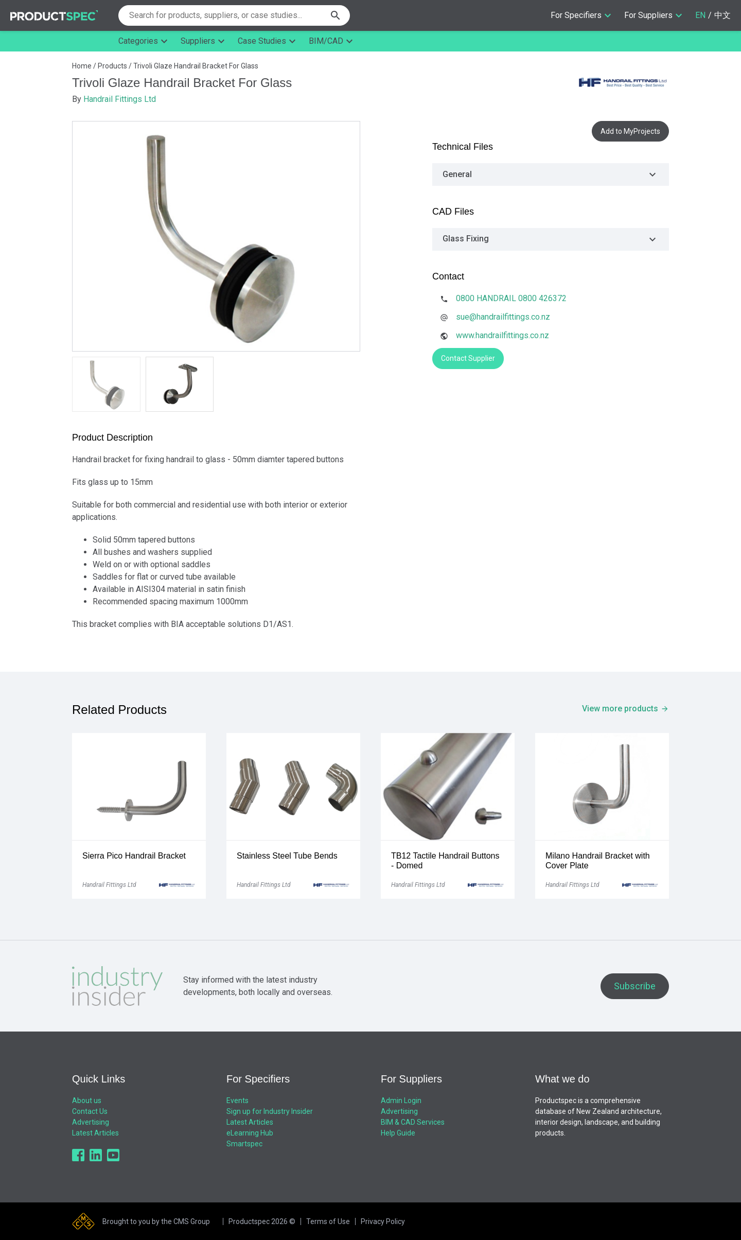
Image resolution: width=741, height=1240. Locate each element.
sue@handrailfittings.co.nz (503, 317)
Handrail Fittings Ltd (119, 99)
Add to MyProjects (630, 131)
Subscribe (635, 986)
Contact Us (90, 1111)
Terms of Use (328, 1221)
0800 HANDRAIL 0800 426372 (511, 298)
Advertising (90, 1122)
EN (700, 15)
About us (86, 1100)
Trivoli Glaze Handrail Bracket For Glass (195, 66)
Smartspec (244, 1144)
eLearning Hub (249, 1133)
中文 (722, 15)
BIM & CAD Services (413, 1122)
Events (237, 1100)
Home (82, 66)
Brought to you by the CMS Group (156, 1221)
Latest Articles (95, 1133)
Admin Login (401, 1100)
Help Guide (398, 1133)
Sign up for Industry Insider (269, 1111)
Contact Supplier (468, 358)
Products (112, 66)
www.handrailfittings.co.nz (502, 335)
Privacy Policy (383, 1221)
